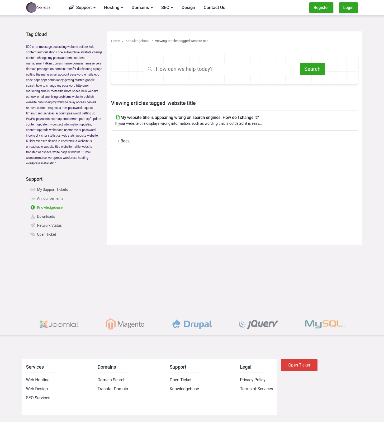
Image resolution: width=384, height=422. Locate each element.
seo (39, 113)
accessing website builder (70, 47)
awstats (85, 52)
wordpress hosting (75, 158)
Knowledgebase (46, 207)
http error (82, 85)
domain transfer (65, 69)
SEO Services (38, 397)
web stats (68, 135)
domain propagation (40, 69)
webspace (44, 152)
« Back (124, 140)
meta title (56, 91)
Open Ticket (43, 234)
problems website (71, 97)
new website (89, 91)
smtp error (70, 119)
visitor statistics (50, 135)
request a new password (65, 108)
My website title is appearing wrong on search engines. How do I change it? (234, 120)
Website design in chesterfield (56, 141)
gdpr (37, 80)
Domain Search (111, 379)
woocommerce (36, 158)
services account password (62, 113)
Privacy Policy (252, 379)
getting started (74, 80)
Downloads (42, 216)
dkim (48, 63)
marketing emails (38, 91)
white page (59, 152)
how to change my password (55, 85)
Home (115, 41)
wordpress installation (41, 163)
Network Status (46, 225)
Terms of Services (256, 388)
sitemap (55, 119)
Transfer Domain (112, 388)
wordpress (55, 158)
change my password (52, 58)
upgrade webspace (50, 130)
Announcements (47, 198)
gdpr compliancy (52, 80)
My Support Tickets (49, 189)
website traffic (70, 147)
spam (81, 119)
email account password (66, 74)
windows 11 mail (79, 152)
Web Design (37, 388)
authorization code (50, 52)
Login (348, 7)
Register (321, 7)
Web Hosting (38, 379)
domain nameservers (87, 63)
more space (72, 91)
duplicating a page (89, 69)
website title (52, 147)
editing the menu (37, 74)
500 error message (39, 47)
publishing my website (52, 102)
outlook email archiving (42, 97)
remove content (37, 108)
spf (88, 119)
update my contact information (58, 124)
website (80, 135)
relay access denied (82, 102)
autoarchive (71, 52)
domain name (62, 63)
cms (70, 58)
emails (88, 74)
